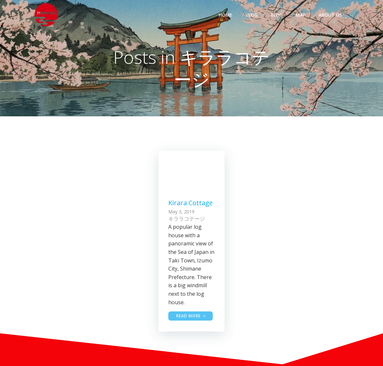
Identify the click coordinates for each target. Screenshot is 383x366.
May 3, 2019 (181, 211)
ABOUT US (330, 15)
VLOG (251, 15)
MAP (301, 15)
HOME (225, 15)
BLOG (277, 15)
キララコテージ (186, 218)
